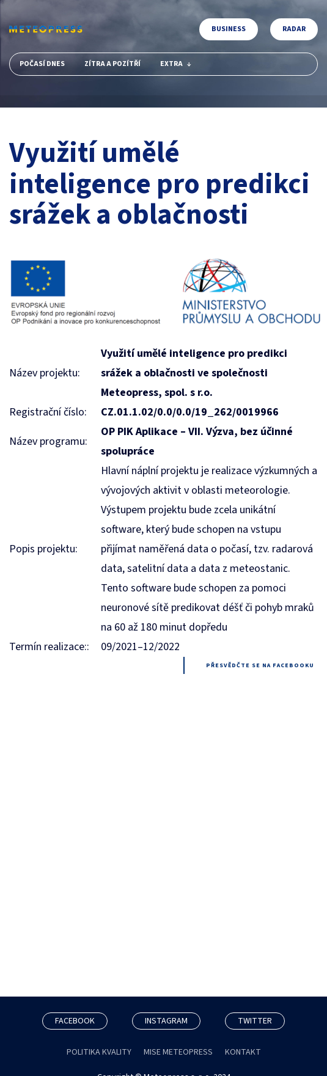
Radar (294, 29)
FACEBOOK (75, 1021)
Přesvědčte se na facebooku (260, 665)
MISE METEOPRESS (178, 1052)
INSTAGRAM (166, 1021)
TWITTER (255, 1021)
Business (228, 29)
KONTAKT (243, 1052)
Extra (175, 64)
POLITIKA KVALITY (99, 1052)
